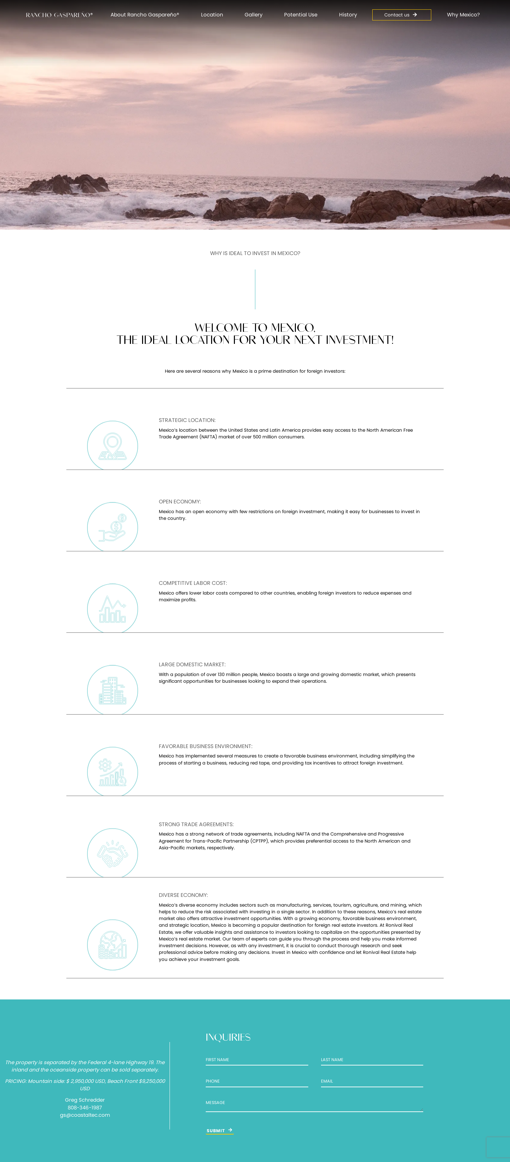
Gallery (254, 14)
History (348, 14)
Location (212, 14)
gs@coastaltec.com (85, 1114)
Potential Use (300, 14)
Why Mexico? (463, 14)
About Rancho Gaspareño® (145, 14)
